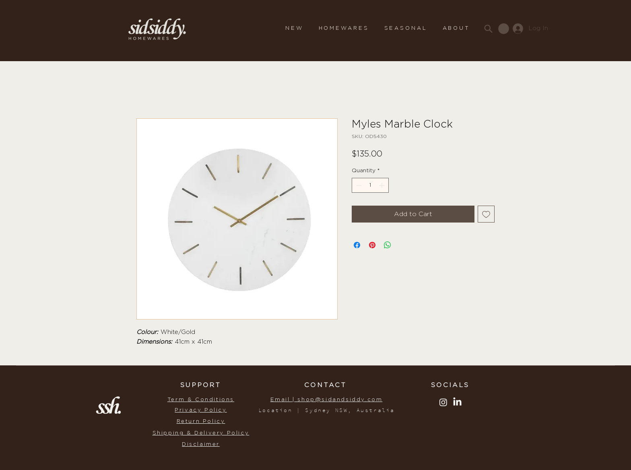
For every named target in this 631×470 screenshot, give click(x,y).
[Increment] (382, 185)
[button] (344, 28)
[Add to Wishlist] (486, 214)
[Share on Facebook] (357, 245)
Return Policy (201, 421)
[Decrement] (358, 185)
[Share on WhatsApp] (387, 245)
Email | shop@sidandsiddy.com (326, 399)
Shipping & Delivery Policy (201, 433)
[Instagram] (443, 402)
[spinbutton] (370, 185)
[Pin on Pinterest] (372, 245)
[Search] (488, 28)
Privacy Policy (201, 410)
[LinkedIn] (457, 402)
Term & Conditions (200, 399)
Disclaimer (201, 444)
